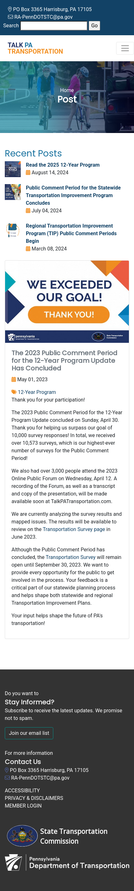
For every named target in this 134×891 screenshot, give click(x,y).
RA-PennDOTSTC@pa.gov (43, 17)
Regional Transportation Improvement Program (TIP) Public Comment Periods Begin (71, 233)
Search (11, 26)
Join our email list (29, 733)
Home (67, 90)
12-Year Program (37, 392)
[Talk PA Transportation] (31, 48)
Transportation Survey (70, 557)
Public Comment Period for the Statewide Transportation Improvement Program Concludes (73, 195)
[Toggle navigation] (125, 48)
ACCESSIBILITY (22, 791)
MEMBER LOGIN (23, 806)
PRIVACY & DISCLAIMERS (34, 798)
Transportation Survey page (74, 529)
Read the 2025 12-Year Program (63, 165)
